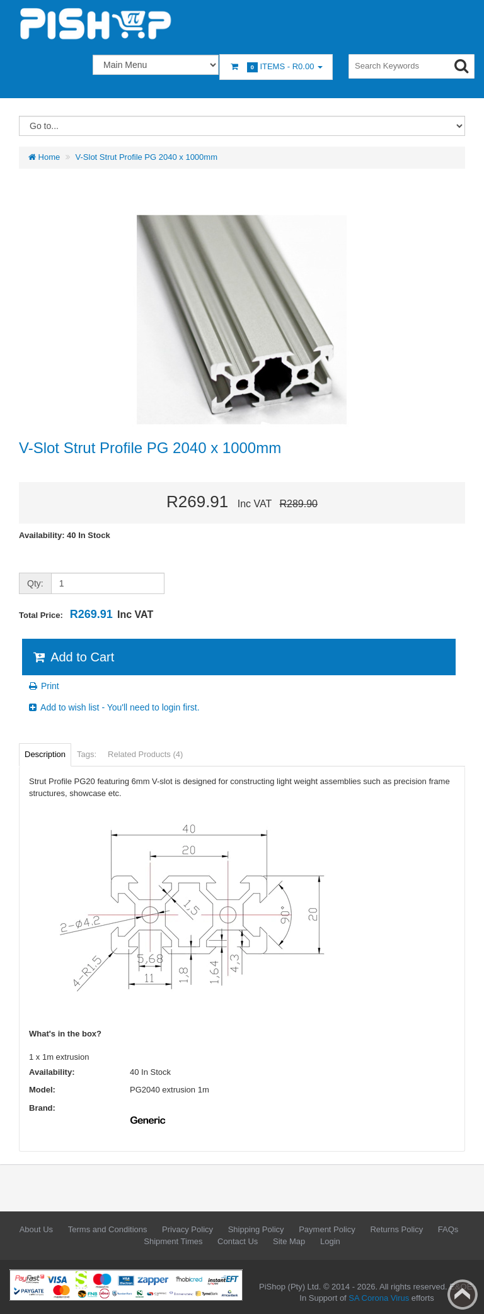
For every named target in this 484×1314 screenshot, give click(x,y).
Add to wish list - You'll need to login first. (113, 707)
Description (45, 754)
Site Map (289, 1241)
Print (43, 686)
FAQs (448, 1229)
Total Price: (86, 614)
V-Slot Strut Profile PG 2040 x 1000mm (146, 157)
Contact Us (237, 1241)
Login (330, 1241)
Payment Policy (327, 1229)
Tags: (86, 754)
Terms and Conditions (107, 1229)
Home (44, 157)
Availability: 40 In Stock (64, 535)
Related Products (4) (145, 754)
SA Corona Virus (379, 1298)
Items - (276, 67)
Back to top (462, 1294)
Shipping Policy (256, 1229)
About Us (36, 1229)
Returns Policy (396, 1229)
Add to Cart (73, 657)
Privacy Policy (187, 1229)
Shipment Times (173, 1241)
